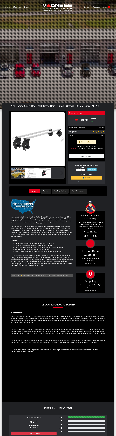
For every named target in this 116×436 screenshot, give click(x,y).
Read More (90, 263)
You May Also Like (61, 191)
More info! (101, 127)
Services (17, 7)
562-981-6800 (26, 265)
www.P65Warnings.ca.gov (60, 275)
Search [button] (96, 7)
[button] (62, 139)
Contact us (73, 148)
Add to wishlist (86, 156)
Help (87, 7)
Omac (102, 136)
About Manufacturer (79, 191)
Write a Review (34, 433)
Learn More (92, 169)
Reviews (46, 191)
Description (34, 191)
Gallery (27, 7)
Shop (7, 7)
